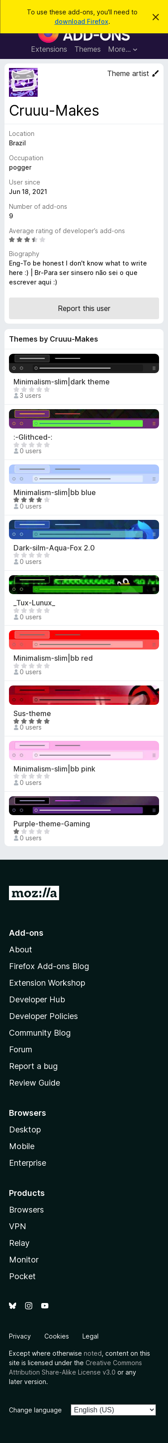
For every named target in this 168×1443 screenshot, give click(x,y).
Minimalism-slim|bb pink (54, 769)
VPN (17, 1226)
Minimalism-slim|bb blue (54, 492)
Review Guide (34, 1082)
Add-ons (26, 933)
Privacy (20, 1336)
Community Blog (40, 1032)
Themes (87, 49)
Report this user (84, 308)
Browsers (26, 1209)
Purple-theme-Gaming (51, 824)
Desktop (25, 1129)
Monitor (24, 1259)
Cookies (56, 1336)
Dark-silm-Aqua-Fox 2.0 (54, 548)
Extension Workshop (47, 983)
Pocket (22, 1276)
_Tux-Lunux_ (34, 603)
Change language (35, 1410)
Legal (90, 1336)
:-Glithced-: (32, 437)
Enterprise (27, 1163)
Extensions (49, 49)
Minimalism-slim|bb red (53, 658)
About (20, 949)
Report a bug (33, 1066)
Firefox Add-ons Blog (49, 966)
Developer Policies (43, 1016)
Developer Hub (37, 999)
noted (93, 1353)
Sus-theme (32, 713)
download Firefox (81, 21)
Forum (20, 1049)
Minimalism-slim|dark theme (61, 382)
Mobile (21, 1146)
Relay (19, 1243)
